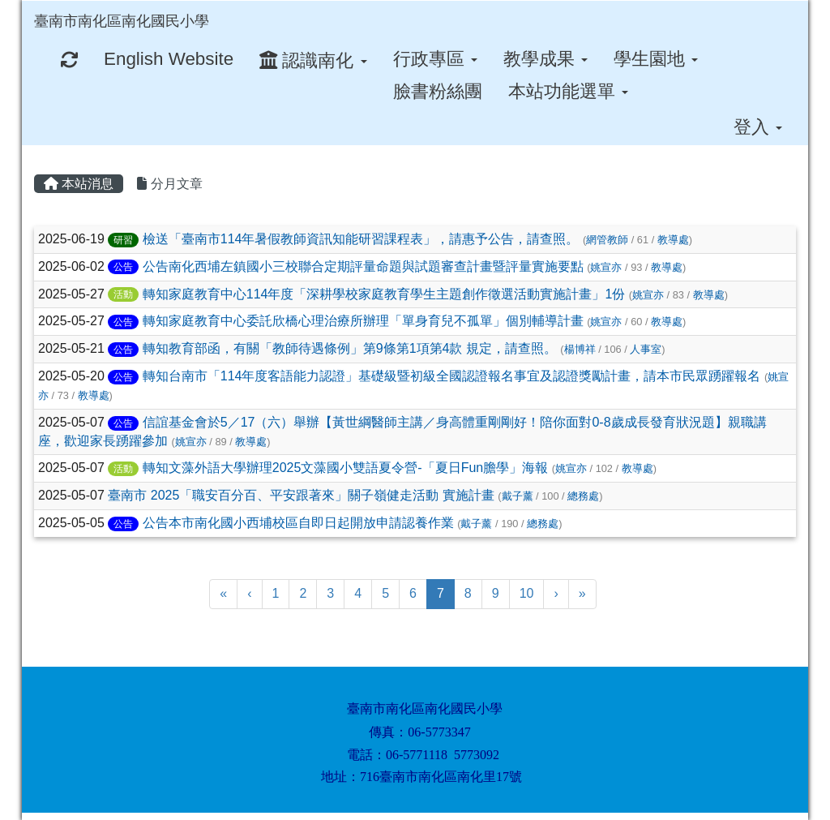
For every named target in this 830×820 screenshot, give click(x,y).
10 (527, 593)
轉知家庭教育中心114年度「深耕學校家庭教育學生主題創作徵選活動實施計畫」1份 (384, 294)
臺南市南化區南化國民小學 (121, 21)
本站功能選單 (568, 91)
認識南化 (312, 60)
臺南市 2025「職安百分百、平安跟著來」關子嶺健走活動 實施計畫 (301, 495)
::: (224, 6)
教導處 (673, 240)
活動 (123, 294)
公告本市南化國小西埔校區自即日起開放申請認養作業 (298, 523)
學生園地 (656, 59)
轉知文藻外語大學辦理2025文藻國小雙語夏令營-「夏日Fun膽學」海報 (346, 467)
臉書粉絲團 (437, 91)
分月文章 (169, 184)
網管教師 (607, 240)
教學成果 (545, 59)
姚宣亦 (606, 267)
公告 (123, 267)
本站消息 (78, 184)
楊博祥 (580, 349)
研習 (123, 240)
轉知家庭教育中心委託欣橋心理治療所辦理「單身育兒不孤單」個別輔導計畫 (363, 321)
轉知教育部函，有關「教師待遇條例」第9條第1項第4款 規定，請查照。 (350, 348)
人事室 (645, 349)
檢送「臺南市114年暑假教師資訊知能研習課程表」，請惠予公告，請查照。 (361, 239)
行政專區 (435, 59)
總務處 (583, 496)
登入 (758, 127)
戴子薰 (517, 496)
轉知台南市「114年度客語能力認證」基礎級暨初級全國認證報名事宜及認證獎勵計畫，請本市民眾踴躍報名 (452, 376)
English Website (168, 59)
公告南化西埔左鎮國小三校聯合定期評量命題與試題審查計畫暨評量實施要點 (363, 266)
